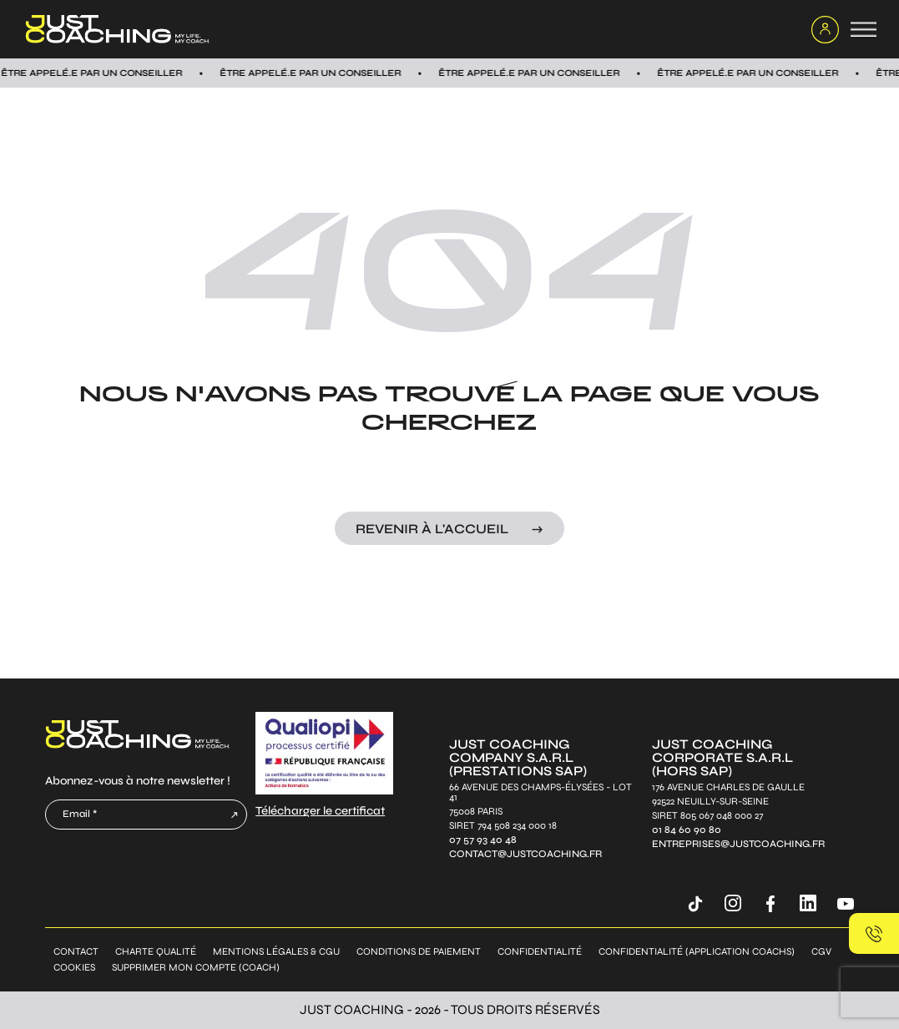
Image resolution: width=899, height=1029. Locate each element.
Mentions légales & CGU (276, 951)
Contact (75, 951)
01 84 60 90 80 (686, 830)
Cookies (74, 967)
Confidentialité (539, 951)
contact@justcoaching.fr (525, 854)
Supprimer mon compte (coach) (196, 967)
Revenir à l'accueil (432, 529)
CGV (821, 951)
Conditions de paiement (418, 951)
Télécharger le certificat (320, 811)
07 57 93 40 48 (483, 840)
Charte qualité (155, 951)
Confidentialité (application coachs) (696, 951)
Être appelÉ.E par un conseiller (318, 73)
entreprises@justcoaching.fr (738, 844)
